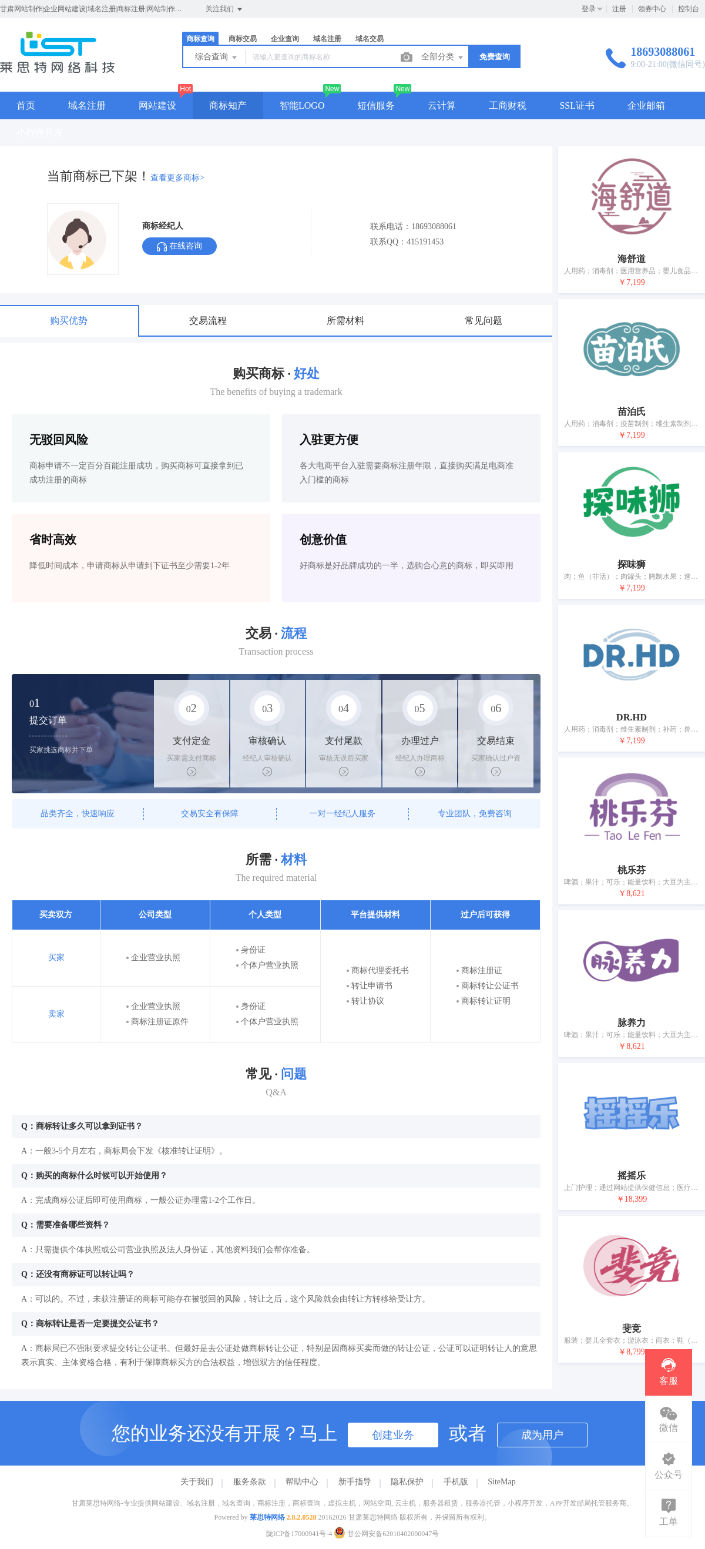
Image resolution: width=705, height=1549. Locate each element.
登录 (589, 9)
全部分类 (443, 58)
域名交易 (369, 39)
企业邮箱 (646, 105)
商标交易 (243, 39)
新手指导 (354, 1481)
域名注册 (327, 39)
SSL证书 (577, 105)
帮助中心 (302, 1481)
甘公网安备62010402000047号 (386, 1534)
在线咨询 (179, 247)
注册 (619, 9)
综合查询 (217, 58)
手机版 (456, 1481)
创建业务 (393, 1435)
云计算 (442, 105)
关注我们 (225, 9)
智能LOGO (302, 105)
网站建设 (157, 105)
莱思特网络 (267, 1517)
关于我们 (196, 1481)
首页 (25, 105)
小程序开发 (39, 133)
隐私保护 (407, 1481)
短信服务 (376, 105)
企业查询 (285, 39)
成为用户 (542, 1435)
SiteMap (501, 1481)
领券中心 (652, 9)
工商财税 (507, 105)
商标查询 (200, 39)
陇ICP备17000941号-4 (299, 1534)
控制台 (688, 9)
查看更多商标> (177, 177)
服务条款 (249, 1481)
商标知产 (228, 105)
